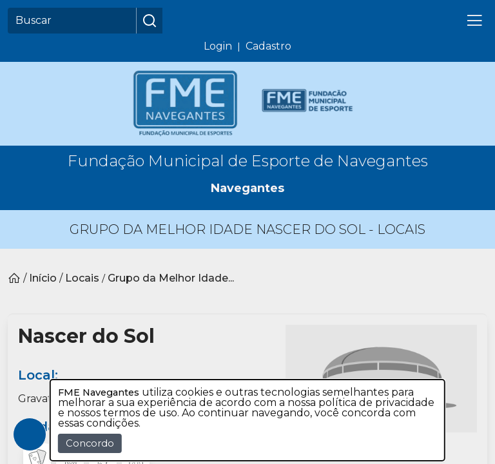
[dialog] (247, 420)
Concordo (90, 443)
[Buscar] (72, 21)
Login (218, 46)
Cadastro (268, 46)
